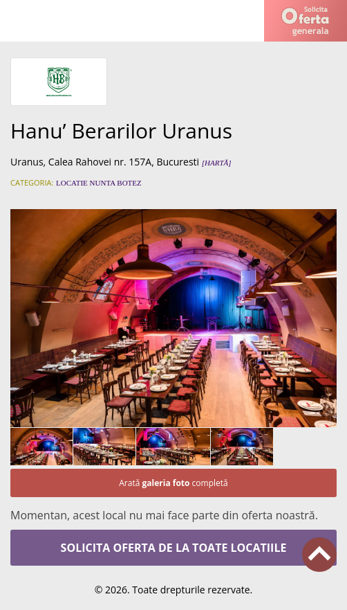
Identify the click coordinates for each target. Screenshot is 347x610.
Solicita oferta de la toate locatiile (174, 547)
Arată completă (173, 483)
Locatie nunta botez (99, 183)
